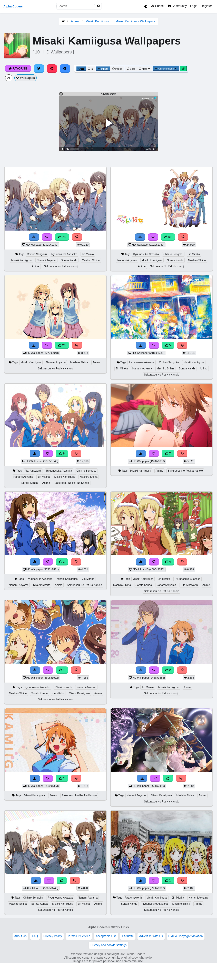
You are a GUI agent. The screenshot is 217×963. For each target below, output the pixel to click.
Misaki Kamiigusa (97, 21)
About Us (20, 936)
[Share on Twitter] (39, 68)
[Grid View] (81, 68)
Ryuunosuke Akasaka (64, 254)
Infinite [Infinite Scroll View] (103, 68)
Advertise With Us (151, 936)
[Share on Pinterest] (52, 68)
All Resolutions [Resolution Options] (166, 68)
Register (206, 6)
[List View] (90, 68)
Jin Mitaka (88, 254)
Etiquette (128, 936)
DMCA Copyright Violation (185, 936)
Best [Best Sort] (131, 68)
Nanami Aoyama (46, 260)
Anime (75, 21)
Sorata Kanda (69, 260)
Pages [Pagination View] (117, 68)
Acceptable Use (106, 936)
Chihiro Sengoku (37, 254)
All (9, 78)
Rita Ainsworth (33, 470)
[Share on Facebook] (65, 68)
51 (168, 237)
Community (177, 6)
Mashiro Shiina (91, 260)
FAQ (35, 936)
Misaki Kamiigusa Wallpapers (135, 21)
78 (61, 237)
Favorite (18, 68)
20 (61, 345)
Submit (157, 6)
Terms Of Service (78, 936)
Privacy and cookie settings (108, 945)
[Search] (99, 6)
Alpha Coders (13, 6)
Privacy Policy (52, 936)
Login (193, 6)
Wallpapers (25, 78)
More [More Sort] (144, 68)
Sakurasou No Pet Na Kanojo (61, 266)
